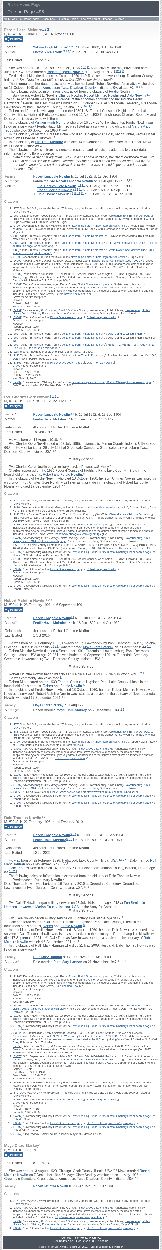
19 (78, 193)
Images (107, 18)
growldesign (117, 1247)
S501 (17, 545)
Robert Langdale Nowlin (101, 317)
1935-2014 (92, 545)
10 (84, 67)
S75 (16, 208)
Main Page (10, 18)
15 (63, 129)
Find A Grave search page (93, 284)
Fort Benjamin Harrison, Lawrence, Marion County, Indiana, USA (74, 905)
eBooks (119, 18)
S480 (17, 225)
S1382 (18, 274)
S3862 (18, 284)
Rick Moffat (81, 1237)
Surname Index (29, 18)
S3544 (18, 1032)
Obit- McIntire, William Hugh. (125, 333)
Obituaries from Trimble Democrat (129, 215)
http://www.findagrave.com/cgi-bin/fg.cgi (79, 534)
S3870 (18, 1056)
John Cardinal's (62, 1247)
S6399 (18, 260)
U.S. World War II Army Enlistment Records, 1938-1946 (83, 1036)
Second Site (76, 1247)
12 (117, 71)
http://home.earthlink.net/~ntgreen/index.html (98, 225)
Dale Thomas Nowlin (99, 362)
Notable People (68, 18)
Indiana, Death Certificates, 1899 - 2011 (115, 260)
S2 (15, 351)
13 (34, 125)
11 (88, 67)
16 (37, 168)
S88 (16, 215)
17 (79, 185)
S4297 (18, 310)
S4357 (18, 1082)
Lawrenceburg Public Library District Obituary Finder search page (111, 382)
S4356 (18, 1046)
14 (60, 129)
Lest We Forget (90, 18)
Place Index (49, 18)
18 (75, 193)
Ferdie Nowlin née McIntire (71, 293)
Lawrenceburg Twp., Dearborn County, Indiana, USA (78, 87)
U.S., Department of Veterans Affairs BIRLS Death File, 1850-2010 (80, 1059)
